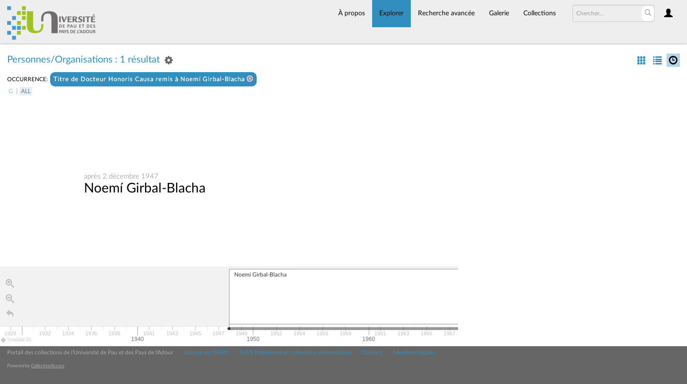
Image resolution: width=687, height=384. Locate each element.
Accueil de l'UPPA (206, 352)
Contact (372, 352)
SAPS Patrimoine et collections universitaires (295, 352)
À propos (351, 13)
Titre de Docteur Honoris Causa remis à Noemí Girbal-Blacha (153, 79)
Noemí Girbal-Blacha (145, 188)
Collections (539, 13)
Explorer (391, 13)
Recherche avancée (446, 13)
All (26, 91)
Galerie (499, 13)
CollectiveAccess (47, 365)
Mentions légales (414, 352)
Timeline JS (16, 340)
